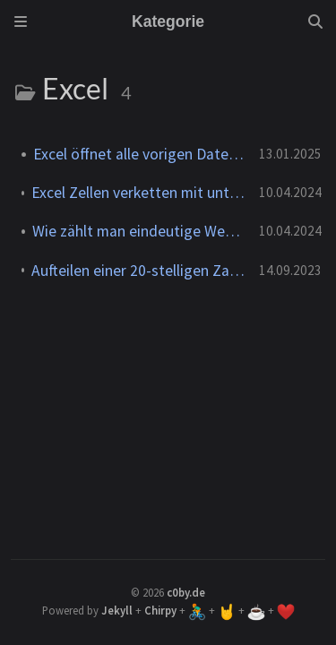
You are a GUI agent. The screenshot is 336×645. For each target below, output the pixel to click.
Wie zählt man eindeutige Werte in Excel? (138, 231)
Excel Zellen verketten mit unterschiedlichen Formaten (138, 192)
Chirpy (160, 610)
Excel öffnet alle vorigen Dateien (139, 154)
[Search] (315, 21)
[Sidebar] (20, 21)
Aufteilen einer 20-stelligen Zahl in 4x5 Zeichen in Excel (138, 270)
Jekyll (117, 610)
